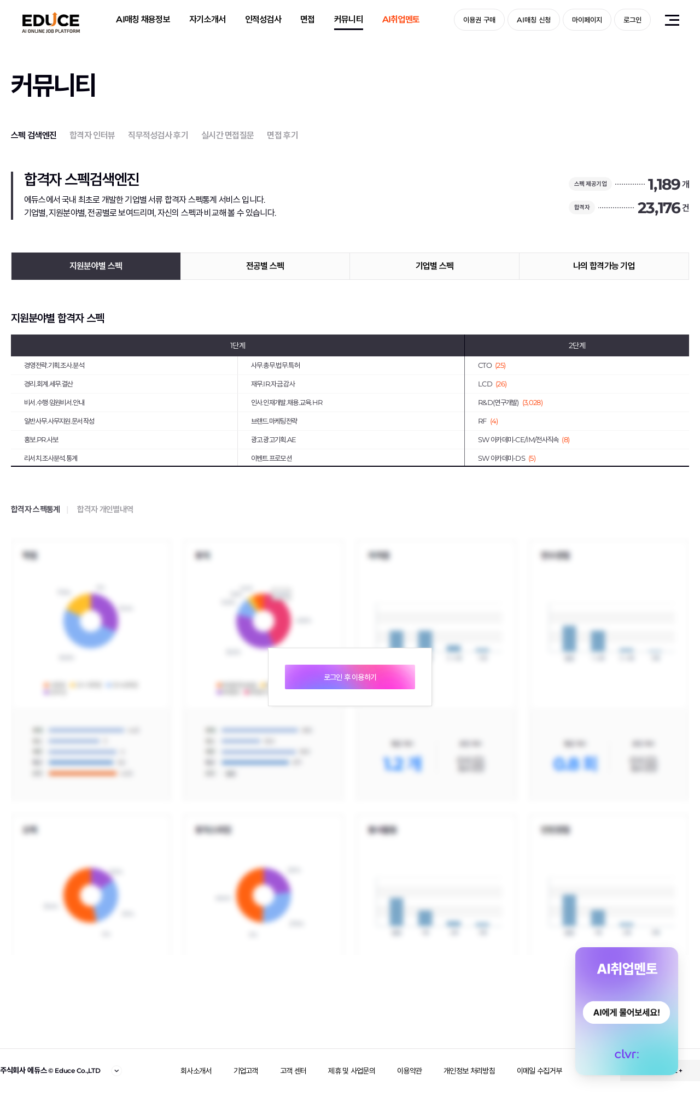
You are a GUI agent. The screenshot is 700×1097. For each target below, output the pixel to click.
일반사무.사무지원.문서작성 (59, 420)
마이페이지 (587, 19)
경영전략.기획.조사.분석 (54, 365)
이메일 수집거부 (539, 1071)
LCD (492, 383)
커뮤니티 (348, 19)
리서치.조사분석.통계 (50, 458)
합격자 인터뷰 (92, 135)
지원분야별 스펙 (95, 266)
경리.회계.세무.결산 (48, 383)
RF (488, 420)
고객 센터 (293, 1071)
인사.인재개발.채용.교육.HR (287, 402)
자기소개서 (207, 19)
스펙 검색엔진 (33, 135)
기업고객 (246, 1071)
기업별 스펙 (435, 266)
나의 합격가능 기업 (604, 266)
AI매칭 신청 (534, 19)
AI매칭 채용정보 (143, 19)
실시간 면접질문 (227, 135)
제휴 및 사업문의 (351, 1071)
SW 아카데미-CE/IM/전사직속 (523, 439)
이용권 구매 (479, 19)
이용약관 (409, 1071)
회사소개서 (196, 1071)
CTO (491, 365)
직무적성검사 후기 (158, 135)
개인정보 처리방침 (469, 1071)
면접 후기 (282, 135)
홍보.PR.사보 (41, 439)
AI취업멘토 (401, 19)
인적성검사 (263, 19)
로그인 (632, 19)
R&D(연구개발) (510, 402)
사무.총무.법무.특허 (275, 365)
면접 (307, 19)
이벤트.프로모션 (271, 458)
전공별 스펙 (265, 266)
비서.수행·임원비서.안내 (54, 402)
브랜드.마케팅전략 (274, 420)
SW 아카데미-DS (506, 458)
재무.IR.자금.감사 (273, 383)
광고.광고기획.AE (273, 439)
